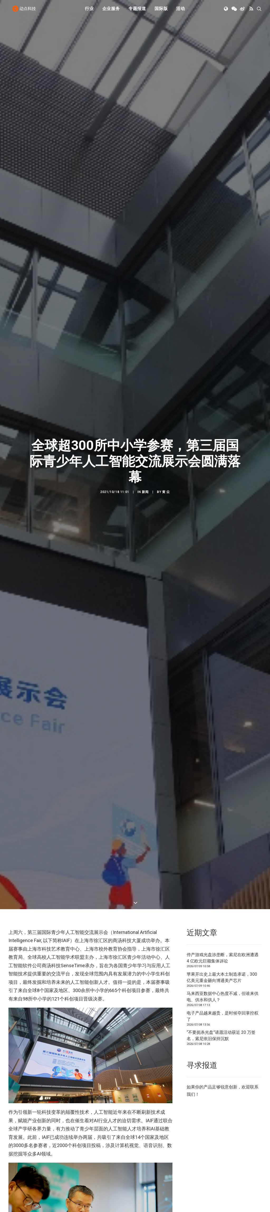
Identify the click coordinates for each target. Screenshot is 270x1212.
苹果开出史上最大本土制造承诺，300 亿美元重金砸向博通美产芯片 (222, 946)
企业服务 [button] (111, 11)
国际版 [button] (161, 11)
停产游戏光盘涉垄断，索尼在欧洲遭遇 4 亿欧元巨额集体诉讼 (222, 927)
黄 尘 (166, 476)
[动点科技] (25, 11)
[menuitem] (89, 11)
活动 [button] (180, 11)
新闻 (145, 476)
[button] (226, 11)
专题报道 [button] (137, 11)
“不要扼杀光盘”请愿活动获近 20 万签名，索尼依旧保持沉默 (221, 1004)
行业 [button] (89, 11)
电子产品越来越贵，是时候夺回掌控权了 (222, 985)
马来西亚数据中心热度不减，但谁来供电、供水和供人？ (222, 965)
